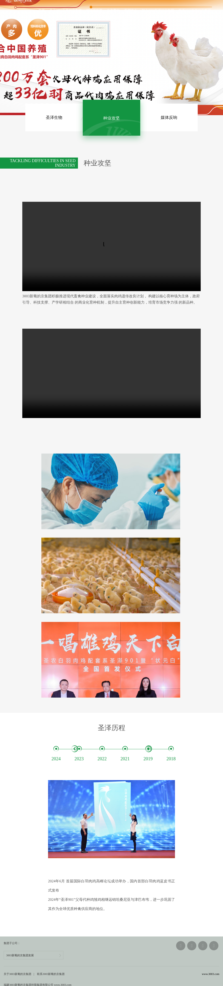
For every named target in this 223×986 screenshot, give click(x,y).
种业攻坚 (111, 117)
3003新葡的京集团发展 (33, 944)
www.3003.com (210, 963)
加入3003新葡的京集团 (156, 11)
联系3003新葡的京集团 (193, 11)
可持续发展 (93, 11)
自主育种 (111, 11)
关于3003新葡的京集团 (64, 11)
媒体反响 (169, 117)
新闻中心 (129, 11)
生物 (54, 117)
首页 (40, 11)
